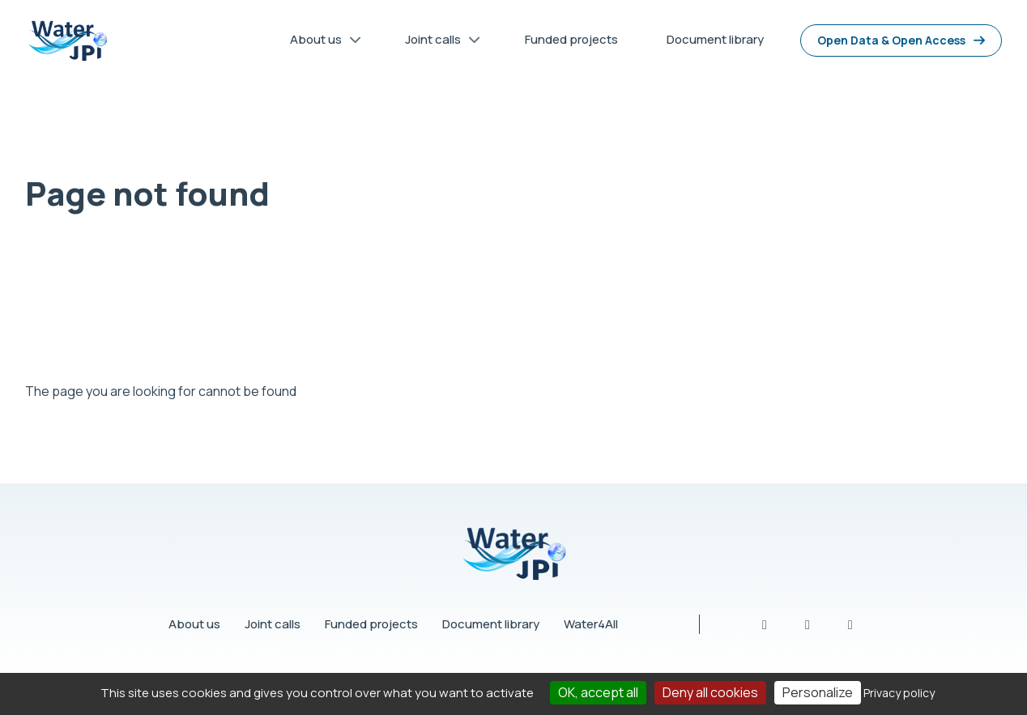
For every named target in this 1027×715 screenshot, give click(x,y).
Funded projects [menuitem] (571, 39)
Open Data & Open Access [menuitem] (891, 40)
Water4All (591, 623)
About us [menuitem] (320, 42)
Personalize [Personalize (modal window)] (817, 692)
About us (194, 623)
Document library (490, 623)
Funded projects (371, 623)
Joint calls (272, 623)
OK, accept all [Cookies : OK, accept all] (598, 692)
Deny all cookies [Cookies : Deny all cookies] (710, 692)
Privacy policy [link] (899, 692)
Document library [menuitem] (715, 39)
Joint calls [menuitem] (437, 42)
